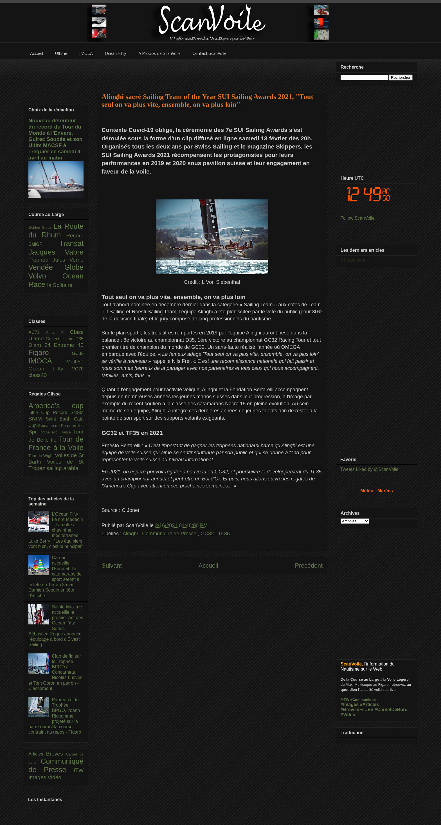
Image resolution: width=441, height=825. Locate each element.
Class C (58, 333)
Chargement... (355, 260)
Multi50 (75, 362)
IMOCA (47, 361)
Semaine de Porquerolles (61, 425)
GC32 (208, 533)
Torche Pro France (56, 432)
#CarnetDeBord (391, 709)
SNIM (37, 419)
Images (38, 777)
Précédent (309, 565)
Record (75, 236)
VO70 (78, 369)
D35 (79, 338)
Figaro (50, 352)
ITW (79, 770)
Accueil (208, 565)
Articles (37, 754)
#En (369, 709)
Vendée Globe (56, 267)
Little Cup (40, 412)
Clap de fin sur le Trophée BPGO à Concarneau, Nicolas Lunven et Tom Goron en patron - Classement (55, 672)
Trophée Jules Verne (56, 260)
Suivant (112, 565)
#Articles (369, 704)
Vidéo (54, 777)
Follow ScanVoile (357, 218)
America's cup (56, 406)
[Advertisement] (212, 72)
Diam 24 (41, 345)
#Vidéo (348, 714)
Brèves (56, 754)
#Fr (360, 709)
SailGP (43, 244)
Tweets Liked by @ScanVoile (369, 469)
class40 (37, 375)
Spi (33, 432)
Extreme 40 (69, 345)
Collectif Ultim (60, 338)
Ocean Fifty (50, 369)
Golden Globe (40, 227)
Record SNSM (68, 412)
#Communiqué (363, 700)
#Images (350, 704)
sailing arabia (62, 468)
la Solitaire (60, 285)
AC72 (37, 332)
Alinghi (131, 533)
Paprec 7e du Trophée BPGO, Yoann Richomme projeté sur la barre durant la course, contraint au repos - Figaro (54, 715)
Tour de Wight (41, 455)
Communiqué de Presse (170, 533)
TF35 (224, 533)
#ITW (345, 700)
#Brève (348, 709)
